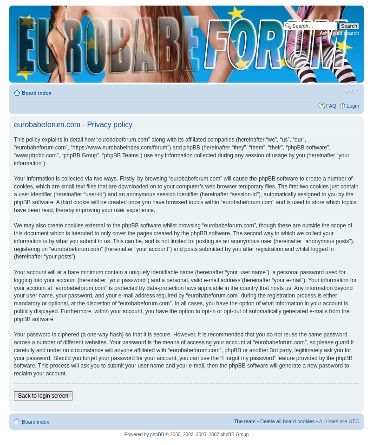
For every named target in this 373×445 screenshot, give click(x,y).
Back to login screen (43, 396)
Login (353, 106)
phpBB (157, 434)
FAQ (331, 106)
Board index (37, 93)
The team (244, 421)
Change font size (352, 91)
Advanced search (339, 33)
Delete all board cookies (287, 421)
